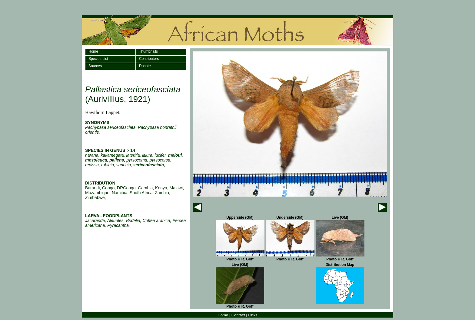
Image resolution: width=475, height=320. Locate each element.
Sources (95, 66)
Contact (238, 315)
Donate (145, 66)
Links (252, 315)
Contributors (149, 59)
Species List (98, 59)
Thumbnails (148, 51)
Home (93, 51)
